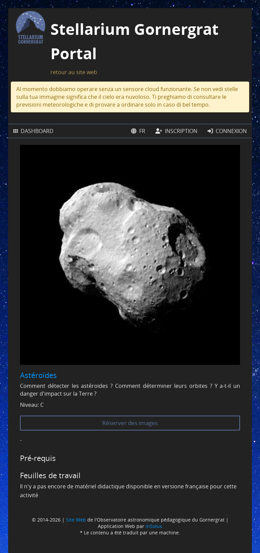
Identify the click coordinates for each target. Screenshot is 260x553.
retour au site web (73, 72)
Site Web (76, 519)
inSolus (154, 526)
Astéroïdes (38, 375)
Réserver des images (130, 423)
